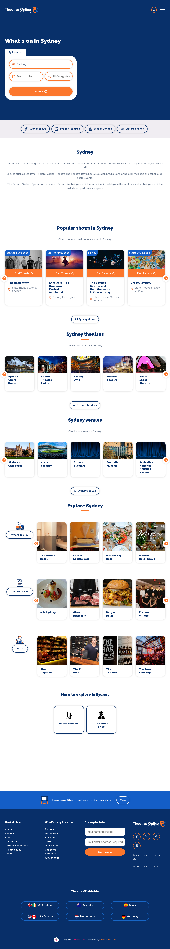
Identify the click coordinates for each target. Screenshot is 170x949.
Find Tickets (24, 273)
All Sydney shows (85, 319)
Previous (4, 278)
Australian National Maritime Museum (146, 467)
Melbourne (51, 833)
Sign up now (105, 852)
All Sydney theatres (85, 405)
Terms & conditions (16, 845)
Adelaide (50, 853)
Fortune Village (144, 614)
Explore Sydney (132, 129)
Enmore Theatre (112, 378)
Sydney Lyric (78, 378)
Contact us (11, 841)
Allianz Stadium (79, 464)
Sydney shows (35, 129)
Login (8, 853)
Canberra (50, 849)
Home (8, 829)
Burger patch (110, 614)
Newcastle (51, 845)
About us (10, 833)
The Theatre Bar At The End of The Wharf (113, 671)
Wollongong (52, 857)
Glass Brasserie (79, 614)
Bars (20, 648)
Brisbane (50, 837)
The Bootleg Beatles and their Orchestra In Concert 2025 (100, 287)
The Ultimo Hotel (47, 557)
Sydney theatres (67, 129)
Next (166, 278)
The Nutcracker (18, 282)
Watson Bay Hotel (113, 557)
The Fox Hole (78, 671)
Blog (8, 837)
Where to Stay (19, 535)
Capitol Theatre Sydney (46, 380)
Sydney (49, 829)
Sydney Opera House (13, 380)
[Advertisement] (85, 768)
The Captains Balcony (46, 671)
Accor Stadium (46, 464)
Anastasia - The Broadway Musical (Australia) (59, 287)
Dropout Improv (141, 282)
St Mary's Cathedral (15, 464)
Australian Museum (113, 464)
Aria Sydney (48, 612)
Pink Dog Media (79, 940)
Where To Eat (20, 591)
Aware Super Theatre (144, 380)
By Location (15, 52)
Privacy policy (13, 849)
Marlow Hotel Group (147, 557)
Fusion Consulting (107, 940)
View (123, 800)
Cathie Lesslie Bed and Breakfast (81, 557)
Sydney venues (100, 129)
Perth (48, 841)
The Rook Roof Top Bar (145, 671)
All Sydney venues (85, 491)
